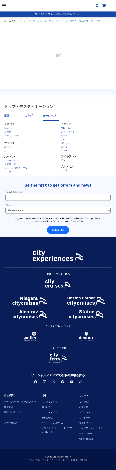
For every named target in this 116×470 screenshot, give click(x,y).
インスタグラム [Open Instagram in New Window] (44, 381)
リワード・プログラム (52, 422)
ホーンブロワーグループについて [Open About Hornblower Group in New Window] (20, 401)
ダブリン (65, 160)
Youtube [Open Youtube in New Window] (71, 381)
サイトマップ (85, 422)
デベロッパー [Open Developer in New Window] (85, 433)
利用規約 (83, 407)
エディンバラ (11, 135)
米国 (6, 115)
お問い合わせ (48, 407)
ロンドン (8, 127)
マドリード (10, 164)
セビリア (8, 172)
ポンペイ (65, 143)
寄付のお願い (10, 422)
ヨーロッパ (49, 115)
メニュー (4, 5)
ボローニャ (66, 127)
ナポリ (64, 139)
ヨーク (7, 131)
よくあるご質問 (49, 401)
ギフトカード (85, 417)
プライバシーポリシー (90, 412)
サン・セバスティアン (15, 168)
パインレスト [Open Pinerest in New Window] (62, 381)
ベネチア (65, 150)
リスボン (65, 170)
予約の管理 (47, 417)
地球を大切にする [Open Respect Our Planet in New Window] (12, 412)
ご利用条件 (84, 401)
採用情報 (8, 407)
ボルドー (8, 147)
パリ (6, 150)
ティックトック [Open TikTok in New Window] (80, 381)
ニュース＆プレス (50, 412)
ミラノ (64, 135)
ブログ (7, 417)
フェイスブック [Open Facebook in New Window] (35, 381)
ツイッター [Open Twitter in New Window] (53, 381)
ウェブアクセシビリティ (91, 428)
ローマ (64, 146)
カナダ (29, 115)
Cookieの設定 (86, 438)
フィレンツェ (68, 131)
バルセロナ (10, 160)
